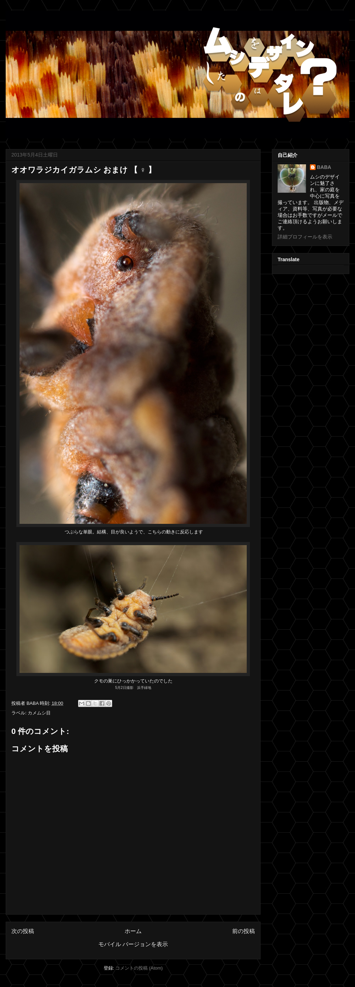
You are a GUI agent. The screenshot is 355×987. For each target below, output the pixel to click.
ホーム (133, 931)
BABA (324, 167)
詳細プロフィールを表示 (305, 237)
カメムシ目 (39, 712)
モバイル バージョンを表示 (133, 944)
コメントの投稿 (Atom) (139, 968)
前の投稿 (243, 931)
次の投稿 (22, 931)
